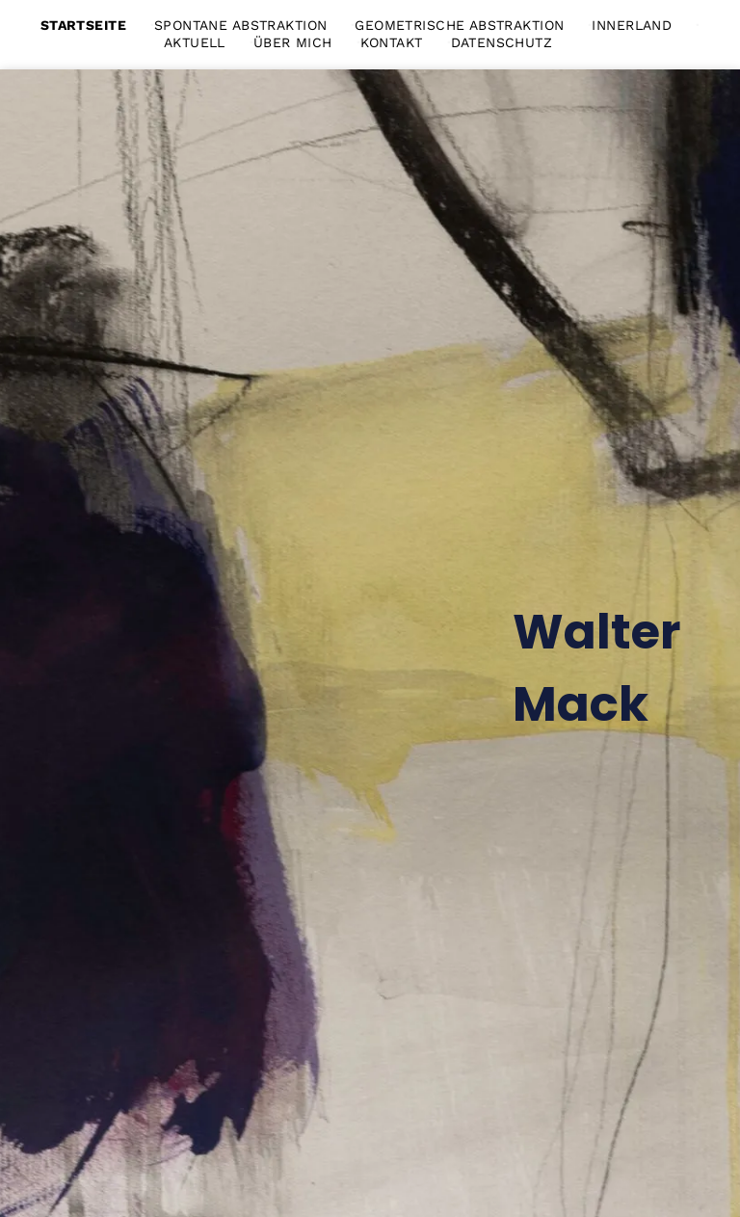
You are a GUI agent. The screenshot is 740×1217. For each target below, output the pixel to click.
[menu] (698, 29)
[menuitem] (97, 25)
